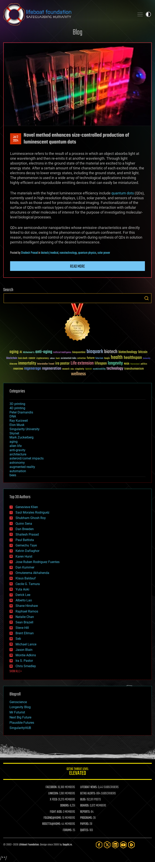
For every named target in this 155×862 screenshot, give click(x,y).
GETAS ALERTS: (88, 793)
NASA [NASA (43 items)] (126, 364)
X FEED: (54, 799)
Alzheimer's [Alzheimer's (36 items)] (28, 352)
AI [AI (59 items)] (21, 352)
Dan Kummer (25, 567)
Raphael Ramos (27, 611)
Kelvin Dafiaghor (27, 551)
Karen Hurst (24, 556)
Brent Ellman (25, 633)
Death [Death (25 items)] (58, 358)
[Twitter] (107, 844)
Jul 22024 (15, 139)
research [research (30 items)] (65, 369)
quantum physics (87, 253)
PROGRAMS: (86, 818)
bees (12, 475)
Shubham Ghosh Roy (31, 518)
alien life (15, 446)
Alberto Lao (24, 600)
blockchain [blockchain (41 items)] (11, 358)
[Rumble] (131, 844)
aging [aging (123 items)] (14, 351)
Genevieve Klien (27, 507)
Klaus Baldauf (26, 578)
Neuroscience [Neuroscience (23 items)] (135, 364)
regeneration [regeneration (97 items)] (51, 368)
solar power (103, 253)
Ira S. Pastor (24, 661)
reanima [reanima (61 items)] (18, 369)
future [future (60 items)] (90, 358)
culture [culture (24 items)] (52, 358)
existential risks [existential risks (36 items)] (68, 358)
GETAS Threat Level (77, 772)
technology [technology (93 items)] (115, 368)
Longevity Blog (20, 707)
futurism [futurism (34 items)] (99, 358)
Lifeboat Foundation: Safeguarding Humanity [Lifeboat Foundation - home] (67, 14)
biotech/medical (49, 253)
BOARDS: (84, 805)
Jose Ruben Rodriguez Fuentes (38, 562)
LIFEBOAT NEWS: (88, 787)
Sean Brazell (24, 622)
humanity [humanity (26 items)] (146, 358)
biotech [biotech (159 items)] (110, 351)
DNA (12, 416)
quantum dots (122, 193)
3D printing (17, 404)
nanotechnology (68, 253)
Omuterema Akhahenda (32, 573)
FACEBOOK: (51, 787)
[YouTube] (123, 844)
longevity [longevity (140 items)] (115, 363)
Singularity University (24, 429)
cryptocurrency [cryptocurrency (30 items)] (42, 358)
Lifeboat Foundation (29, 844)
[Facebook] (99, 844)
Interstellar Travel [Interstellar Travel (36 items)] (45, 364)
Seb (18, 639)
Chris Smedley (26, 666)
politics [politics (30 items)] (144, 364)
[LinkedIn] (115, 844)
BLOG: (83, 799)
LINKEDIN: (53, 793)
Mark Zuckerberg (21, 437)
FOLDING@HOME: (53, 818)
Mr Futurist (17, 712)
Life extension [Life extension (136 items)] (82, 363)
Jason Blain (24, 650)
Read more (77, 266)
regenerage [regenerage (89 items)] (32, 368)
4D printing (17, 408)
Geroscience (18, 702)
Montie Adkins (26, 655)
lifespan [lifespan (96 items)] (101, 363)
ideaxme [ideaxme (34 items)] (13, 364)
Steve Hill (22, 628)
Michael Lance (26, 644)
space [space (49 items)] (88, 368)
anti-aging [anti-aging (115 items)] (43, 351)
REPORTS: (85, 812)
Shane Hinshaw (27, 606)
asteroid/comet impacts (26, 458)
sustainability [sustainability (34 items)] (99, 369)
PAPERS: (84, 824)
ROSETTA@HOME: (51, 824)
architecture (17, 454)
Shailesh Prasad (29, 253)
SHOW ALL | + (15, 671)
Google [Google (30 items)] (107, 358)
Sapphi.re (67, 844)
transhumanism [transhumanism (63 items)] (134, 369)
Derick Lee (23, 595)
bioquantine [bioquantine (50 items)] (79, 352)
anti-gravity (17, 450)
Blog (77, 32)
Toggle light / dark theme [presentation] (148, 14)
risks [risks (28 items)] (72, 369)
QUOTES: (84, 830)
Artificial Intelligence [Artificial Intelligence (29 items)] (62, 352)
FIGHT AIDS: (56, 812)
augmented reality (22, 467)
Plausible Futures (21, 723)
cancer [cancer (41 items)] (31, 358)
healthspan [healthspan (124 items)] (133, 357)
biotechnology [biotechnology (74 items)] (127, 352)
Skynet (14, 433)
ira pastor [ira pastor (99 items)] (62, 363)
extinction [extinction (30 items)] (81, 358)
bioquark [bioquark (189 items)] (95, 352)
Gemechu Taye (26, 545)
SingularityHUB (20, 728)
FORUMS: (67, 830)
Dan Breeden (25, 529)
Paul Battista (25, 540)
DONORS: (64, 805)
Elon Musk (16, 425)
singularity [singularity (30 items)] (79, 369)
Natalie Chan (25, 617)
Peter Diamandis (21, 412)
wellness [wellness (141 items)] (78, 374)
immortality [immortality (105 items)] (27, 363)
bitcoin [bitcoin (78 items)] (142, 352)
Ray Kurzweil (18, 421)
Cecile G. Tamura (28, 584)
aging (13, 442)
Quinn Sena (24, 523)
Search (146, 298)
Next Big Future (20, 717)
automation (17, 471)
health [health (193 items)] (117, 358)
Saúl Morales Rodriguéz (32, 512)
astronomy (17, 463)
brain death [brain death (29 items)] (22, 358)
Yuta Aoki (22, 589)
